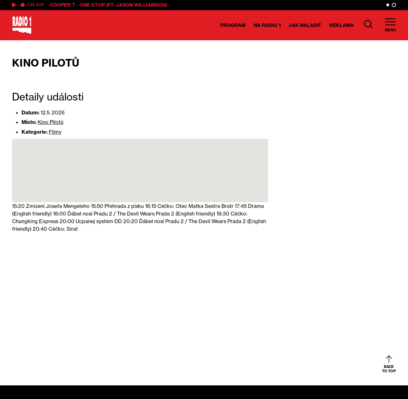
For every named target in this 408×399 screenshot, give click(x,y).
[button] (140, 165)
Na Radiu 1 (267, 25)
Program (233, 25)
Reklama (341, 25)
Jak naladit (305, 25)
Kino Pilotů (50, 122)
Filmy (55, 132)
